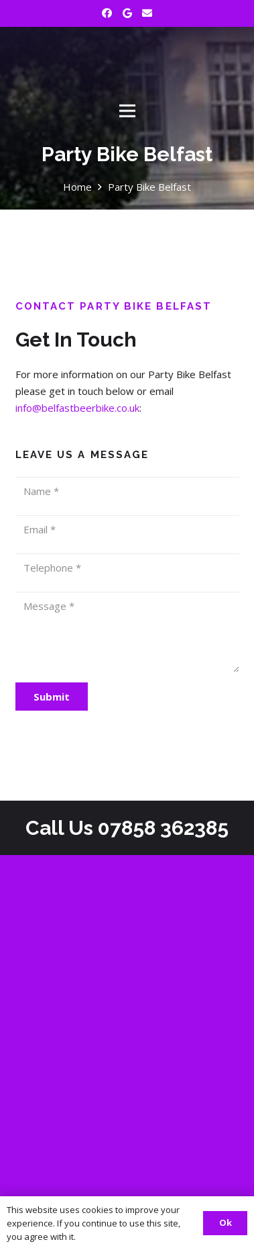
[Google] (127, 13)
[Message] (127, 632)
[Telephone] (127, 567)
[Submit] (51, 696)
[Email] (147, 13)
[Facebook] (107, 13)
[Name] (127, 491)
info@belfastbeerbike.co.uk (77, 407)
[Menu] (127, 111)
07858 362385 (163, 828)
